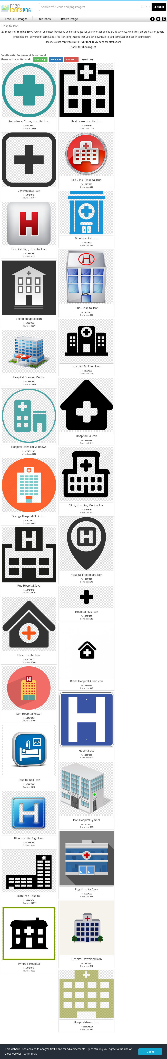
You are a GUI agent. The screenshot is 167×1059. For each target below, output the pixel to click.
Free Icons (44, 19)
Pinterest (71, 59)
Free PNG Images (16, 19)
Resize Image (69, 19)
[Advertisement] (153, 107)
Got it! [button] (150, 1051)
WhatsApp (40, 59)
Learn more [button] (30, 1053)
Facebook (56, 59)
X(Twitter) (87, 59)
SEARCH (159, 7)
